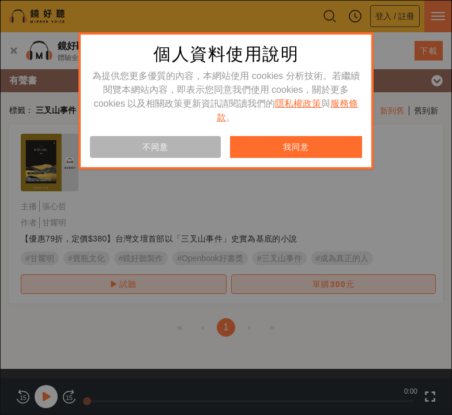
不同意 (155, 147)
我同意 (295, 147)
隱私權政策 (298, 103)
